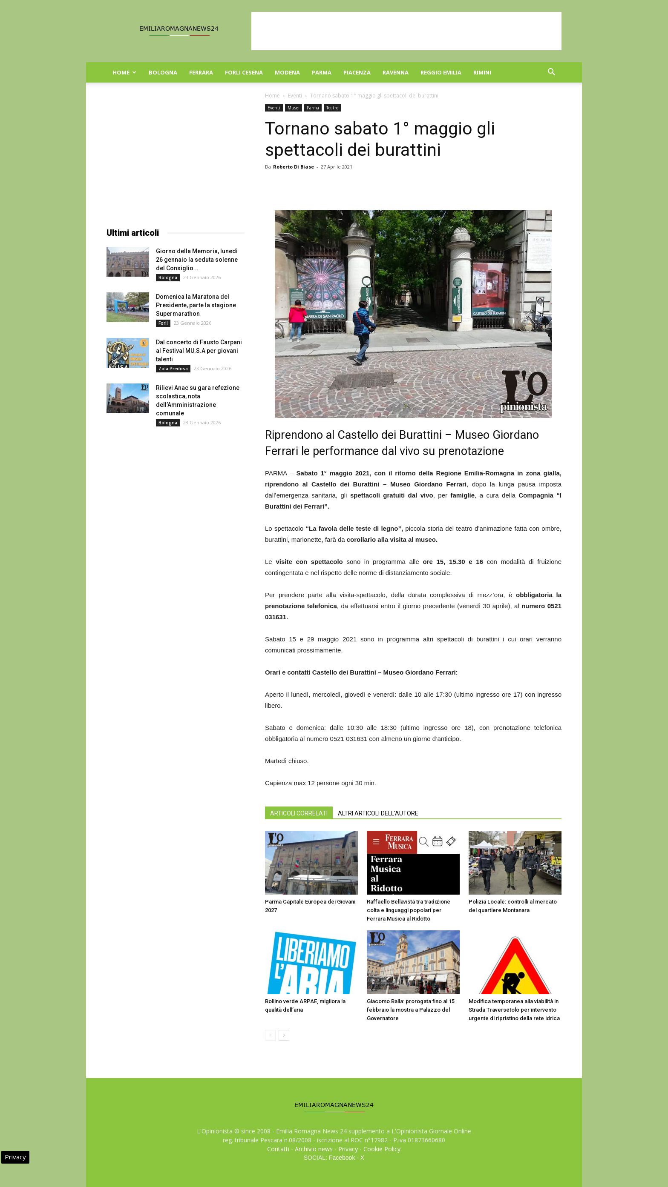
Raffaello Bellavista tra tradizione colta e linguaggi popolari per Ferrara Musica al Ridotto (408, 910)
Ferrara (201, 72)
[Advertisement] (406, 31)
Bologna (163, 72)
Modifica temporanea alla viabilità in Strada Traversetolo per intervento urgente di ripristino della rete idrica (514, 1009)
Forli (163, 323)
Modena (287, 72)
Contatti (278, 1149)
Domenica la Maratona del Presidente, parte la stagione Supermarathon (196, 305)
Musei (293, 108)
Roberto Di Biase (293, 166)
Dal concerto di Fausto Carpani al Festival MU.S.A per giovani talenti (199, 351)
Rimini (482, 72)
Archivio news (314, 1149)
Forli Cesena (244, 72)
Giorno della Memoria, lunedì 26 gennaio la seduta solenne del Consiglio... (197, 260)
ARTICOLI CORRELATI (299, 813)
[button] (551, 73)
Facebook (342, 1157)
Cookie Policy (381, 1149)
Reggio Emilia (440, 72)
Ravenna (396, 72)
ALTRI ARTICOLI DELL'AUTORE (378, 813)
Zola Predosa (173, 369)
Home (124, 72)
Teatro (332, 108)
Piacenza (357, 72)
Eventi (295, 95)
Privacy (348, 1149)
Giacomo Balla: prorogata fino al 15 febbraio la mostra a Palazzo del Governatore (411, 1009)
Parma (321, 72)
